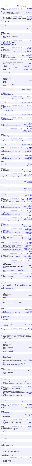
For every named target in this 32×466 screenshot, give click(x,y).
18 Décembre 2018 (29, 228)
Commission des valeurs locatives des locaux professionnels (11, 278)
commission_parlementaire (27, 65)
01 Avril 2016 (30, 386)
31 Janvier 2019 (29, 173)
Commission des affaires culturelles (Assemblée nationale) (11, 171)
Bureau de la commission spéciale (7, 239)
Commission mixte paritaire (29, 64)
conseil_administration (28, 12)
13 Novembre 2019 (29, 138)
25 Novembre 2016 (29, 353)
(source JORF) (20, 8)
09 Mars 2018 (30, 273)
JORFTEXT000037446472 (13, 253)
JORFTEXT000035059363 (13, 308)
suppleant (30, 35)
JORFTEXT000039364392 (13, 138)
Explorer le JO (18, 5)
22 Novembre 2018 (29, 235)
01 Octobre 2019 (29, 154)
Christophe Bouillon (6, 49)
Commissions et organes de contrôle (8, 94)
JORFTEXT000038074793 (13, 173)
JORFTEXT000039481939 (13, 105)
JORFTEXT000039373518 (13, 121)
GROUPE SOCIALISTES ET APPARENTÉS (9, 44)
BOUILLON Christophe (7, 33)
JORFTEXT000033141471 (13, 368)
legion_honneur (29, 18)
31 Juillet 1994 (30, 457)
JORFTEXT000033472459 (13, 353)
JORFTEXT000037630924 (13, 235)
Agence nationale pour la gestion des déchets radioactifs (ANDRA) (12, 417)
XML (23, 6)
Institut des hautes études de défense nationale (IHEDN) (10, 338)
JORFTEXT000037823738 (13, 228)
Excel (25, 6)
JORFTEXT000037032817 (13, 260)
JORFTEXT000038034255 (13, 198)
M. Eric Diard (6, 437)
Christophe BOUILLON (7, 9)
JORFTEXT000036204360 (13, 290)
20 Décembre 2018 (29, 210)
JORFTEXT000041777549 (13, 47)
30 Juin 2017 (30, 308)
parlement (26, 48)
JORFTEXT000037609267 (13, 242)
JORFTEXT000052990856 (13, 8)
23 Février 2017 (29, 328)
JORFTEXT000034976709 (13, 321)
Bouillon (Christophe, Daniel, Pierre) (8, 17)
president (30, 406)
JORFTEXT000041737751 (13, 87)
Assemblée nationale (30, 43)
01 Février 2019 (29, 161)
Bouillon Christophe (6, 316)
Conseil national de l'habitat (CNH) (8, 288)
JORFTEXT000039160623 (13, 154)
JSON (21, 6)
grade (27, 20)
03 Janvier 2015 (29, 419)
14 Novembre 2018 (29, 242)
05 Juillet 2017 (30, 299)
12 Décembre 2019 (29, 105)
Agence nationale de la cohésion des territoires (9, 14)
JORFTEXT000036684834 (13, 273)
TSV (19, 6)
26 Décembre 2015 (29, 404)
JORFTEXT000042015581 (13, 40)
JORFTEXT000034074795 (13, 328)
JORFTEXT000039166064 (13, 147)
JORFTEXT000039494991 (13, 96)
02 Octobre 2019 (29, 147)
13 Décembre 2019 (29, 96)
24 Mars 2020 (30, 59)
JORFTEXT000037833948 (13, 210)
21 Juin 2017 (30, 321)
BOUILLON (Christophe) (7, 333)
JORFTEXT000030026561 (13, 419)
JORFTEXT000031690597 (13, 404)
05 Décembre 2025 (29, 8)
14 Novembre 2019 (29, 121)
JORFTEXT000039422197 (13, 117)
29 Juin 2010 (30, 447)
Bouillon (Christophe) (6, 405)
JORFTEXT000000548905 (13, 457)
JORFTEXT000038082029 (13, 161)
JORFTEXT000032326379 (13, 386)
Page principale (18, 4)
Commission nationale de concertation (8, 38)
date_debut (27, 26)
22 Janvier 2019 (29, 198)
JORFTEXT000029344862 (13, 426)
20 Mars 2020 (30, 87)
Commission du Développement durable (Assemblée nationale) (11, 51)
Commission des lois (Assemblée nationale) (9, 57)
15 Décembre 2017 (29, 290)
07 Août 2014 (30, 426)
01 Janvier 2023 (29, 16)
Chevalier (30, 20)
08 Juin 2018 (30, 260)
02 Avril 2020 (30, 47)
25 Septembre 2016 (29, 368)
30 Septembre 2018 (29, 253)
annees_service (29, 19)
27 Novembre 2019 (29, 117)
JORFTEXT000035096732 (13, 299)
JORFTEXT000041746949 (13, 59)
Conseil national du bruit (7, 438)
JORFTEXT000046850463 (13, 16)
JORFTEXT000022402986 (13, 447)
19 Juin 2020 (30, 40)
